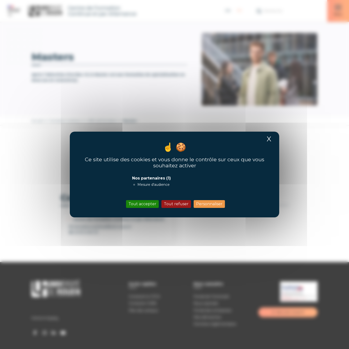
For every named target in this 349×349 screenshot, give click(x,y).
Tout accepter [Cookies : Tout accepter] (142, 204)
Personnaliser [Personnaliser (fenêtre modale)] (209, 204)
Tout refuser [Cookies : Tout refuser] (176, 204)
